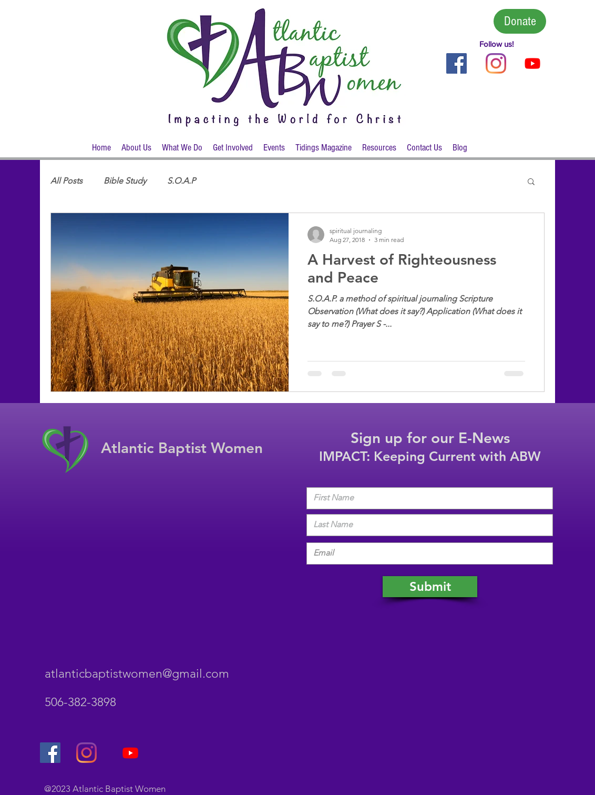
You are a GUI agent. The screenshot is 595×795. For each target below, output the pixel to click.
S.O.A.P (181, 181)
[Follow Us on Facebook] (456, 63)
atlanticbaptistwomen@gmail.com (137, 674)
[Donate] (520, 21)
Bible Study (125, 181)
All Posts (66, 181)
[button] (136, 151)
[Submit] (430, 586)
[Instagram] (496, 63)
